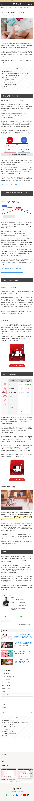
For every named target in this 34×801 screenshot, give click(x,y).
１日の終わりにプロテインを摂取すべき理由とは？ (12, 272)
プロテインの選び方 (6, 682)
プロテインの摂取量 (6, 679)
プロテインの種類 (5, 673)
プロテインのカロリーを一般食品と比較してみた (16, 523)
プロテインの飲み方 (12, 15)
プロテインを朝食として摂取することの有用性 (11, 268)
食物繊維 (4, 707)
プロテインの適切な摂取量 (10, 84)
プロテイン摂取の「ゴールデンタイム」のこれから (11, 184)
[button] (5, 616)
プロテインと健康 (5, 694)
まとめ (5, 86)
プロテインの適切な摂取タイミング (12, 75)
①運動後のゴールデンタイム (10, 79)
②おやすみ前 (7, 80)
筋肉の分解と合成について (10, 71)
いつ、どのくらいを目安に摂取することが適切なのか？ (16, 73)
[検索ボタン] (31, 712)
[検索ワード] (17, 712)
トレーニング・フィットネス (7, 701)
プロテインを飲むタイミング (10, 77)
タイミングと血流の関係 (9, 82)
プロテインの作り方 (6, 688)
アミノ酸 (3, 704)
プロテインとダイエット (7, 691)
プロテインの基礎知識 (6, 670)
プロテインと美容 (5, 698)
